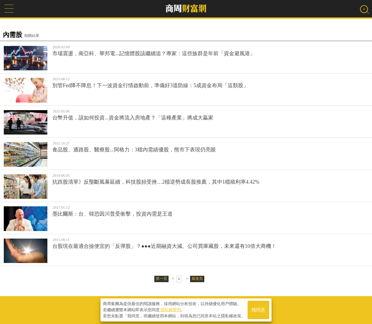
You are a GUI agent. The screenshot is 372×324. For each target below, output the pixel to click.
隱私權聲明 (170, 309)
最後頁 (197, 278)
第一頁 (161, 278)
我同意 (258, 309)
